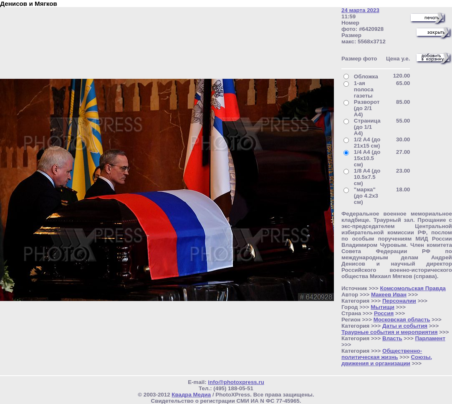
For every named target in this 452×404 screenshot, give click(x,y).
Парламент (430, 338)
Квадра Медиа (191, 394)
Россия (384, 313)
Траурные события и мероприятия (389, 332)
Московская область (402, 319)
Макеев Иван (389, 294)
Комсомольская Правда (413, 288)
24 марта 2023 (360, 10)
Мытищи (382, 307)
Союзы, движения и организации (386, 360)
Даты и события (404, 326)
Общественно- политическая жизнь (381, 354)
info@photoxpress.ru (236, 382)
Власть (392, 338)
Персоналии (399, 301)
